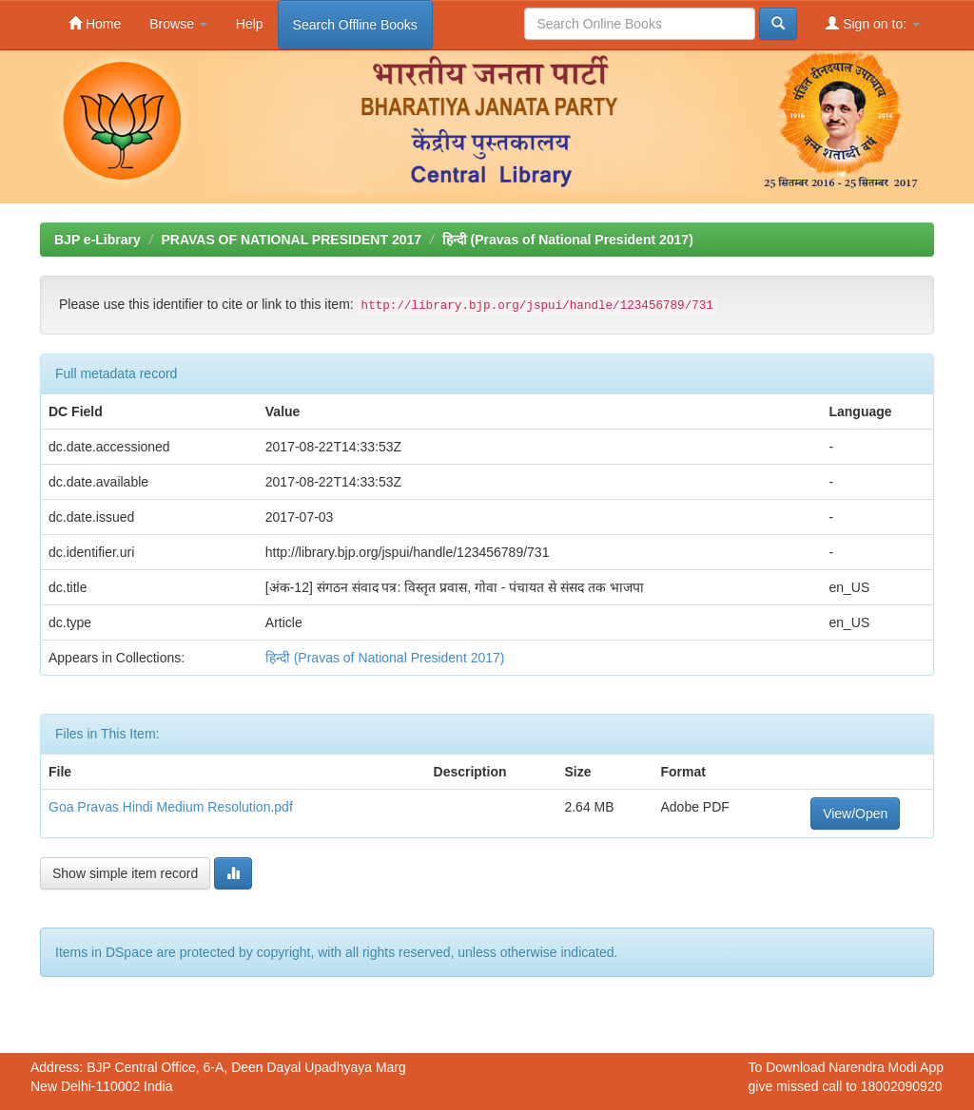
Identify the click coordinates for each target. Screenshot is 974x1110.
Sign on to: (873, 23)
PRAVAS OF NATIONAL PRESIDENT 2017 (291, 239)
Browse (178, 23)
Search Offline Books (355, 24)
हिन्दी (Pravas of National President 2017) (567, 239)
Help (249, 23)
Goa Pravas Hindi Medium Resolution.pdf (171, 806)
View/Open (855, 813)
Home (94, 23)
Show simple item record (125, 873)
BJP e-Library (97, 239)
